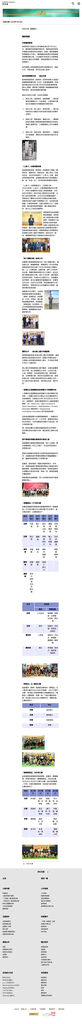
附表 (53, 235)
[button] (73, 3)
